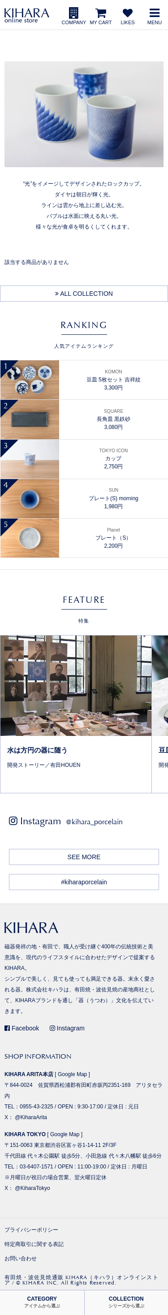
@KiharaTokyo (32, 1188)
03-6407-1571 (36, 1167)
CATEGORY (42, 1302)
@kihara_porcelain (94, 822)
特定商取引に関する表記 (34, 1244)
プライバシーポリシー (31, 1230)
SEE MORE (84, 857)
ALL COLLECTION (84, 293)
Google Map (72, 1074)
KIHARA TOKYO (25, 1134)
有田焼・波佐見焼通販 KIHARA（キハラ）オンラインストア (81, 1280)
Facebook (21, 1028)
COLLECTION (126, 1302)
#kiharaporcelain (84, 882)
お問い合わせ (20, 1258)
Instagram (67, 1028)
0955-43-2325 (36, 1106)
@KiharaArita (31, 1117)
